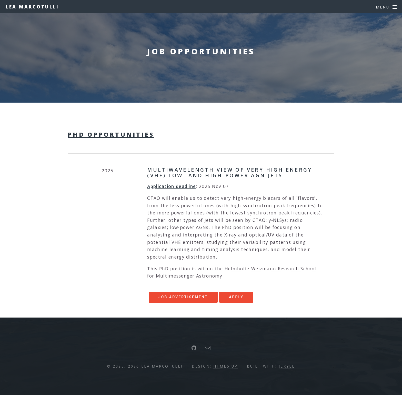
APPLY (236, 297)
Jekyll (287, 366)
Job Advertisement (183, 297)
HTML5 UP (225, 366)
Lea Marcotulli (32, 7)
